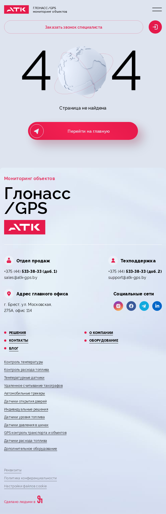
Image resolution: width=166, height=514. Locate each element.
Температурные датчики (24, 377)
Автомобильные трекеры (24, 393)
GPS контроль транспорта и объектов (35, 432)
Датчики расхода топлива (25, 440)
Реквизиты (12, 469)
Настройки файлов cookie (25, 485)
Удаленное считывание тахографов (33, 385)
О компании (101, 332)
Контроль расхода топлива (26, 369)
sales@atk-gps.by (20, 277)
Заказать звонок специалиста (74, 26)
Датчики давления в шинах (26, 424)
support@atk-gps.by (127, 277)
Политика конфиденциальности (30, 477)
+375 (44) (30, 271)
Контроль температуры (23, 361)
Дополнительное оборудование (30, 448)
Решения (17, 332)
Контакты (18, 340)
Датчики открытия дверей (25, 401)
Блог (13, 348)
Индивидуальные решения (26, 409)
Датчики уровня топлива (24, 416)
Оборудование (103, 340)
